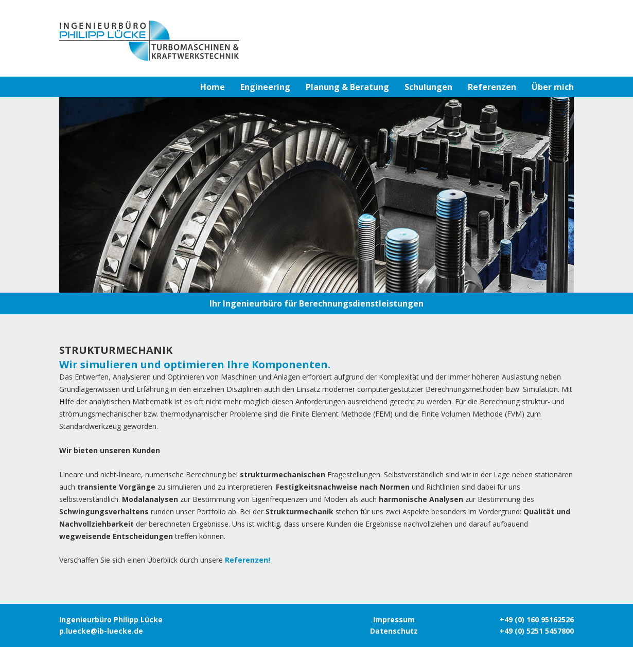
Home (212, 87)
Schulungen (428, 87)
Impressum (394, 619)
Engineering (265, 87)
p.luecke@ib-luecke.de (101, 631)
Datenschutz (394, 631)
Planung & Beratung (347, 87)
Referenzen (492, 87)
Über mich (553, 87)
